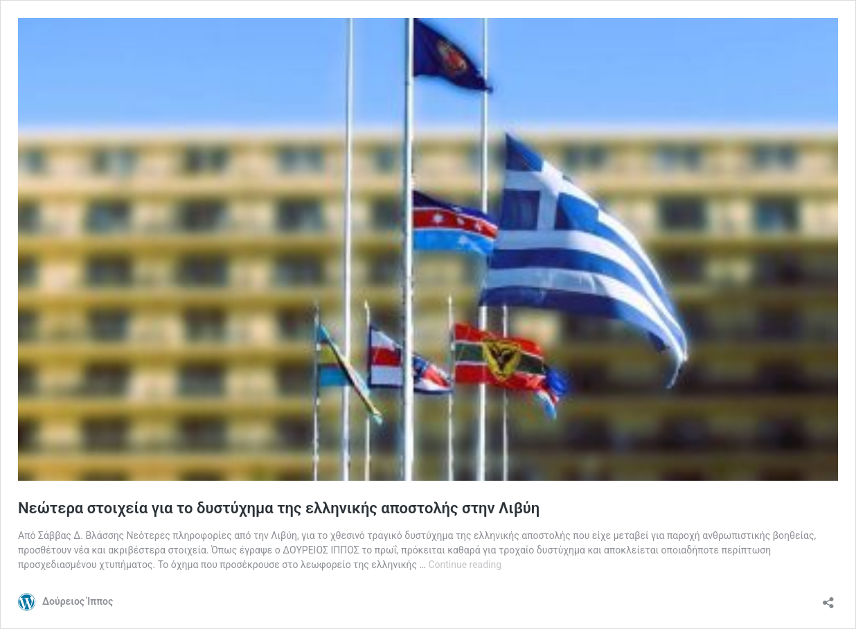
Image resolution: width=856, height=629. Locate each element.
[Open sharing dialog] (828, 598)
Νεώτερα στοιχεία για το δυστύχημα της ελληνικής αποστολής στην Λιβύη (279, 508)
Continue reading (464, 564)
